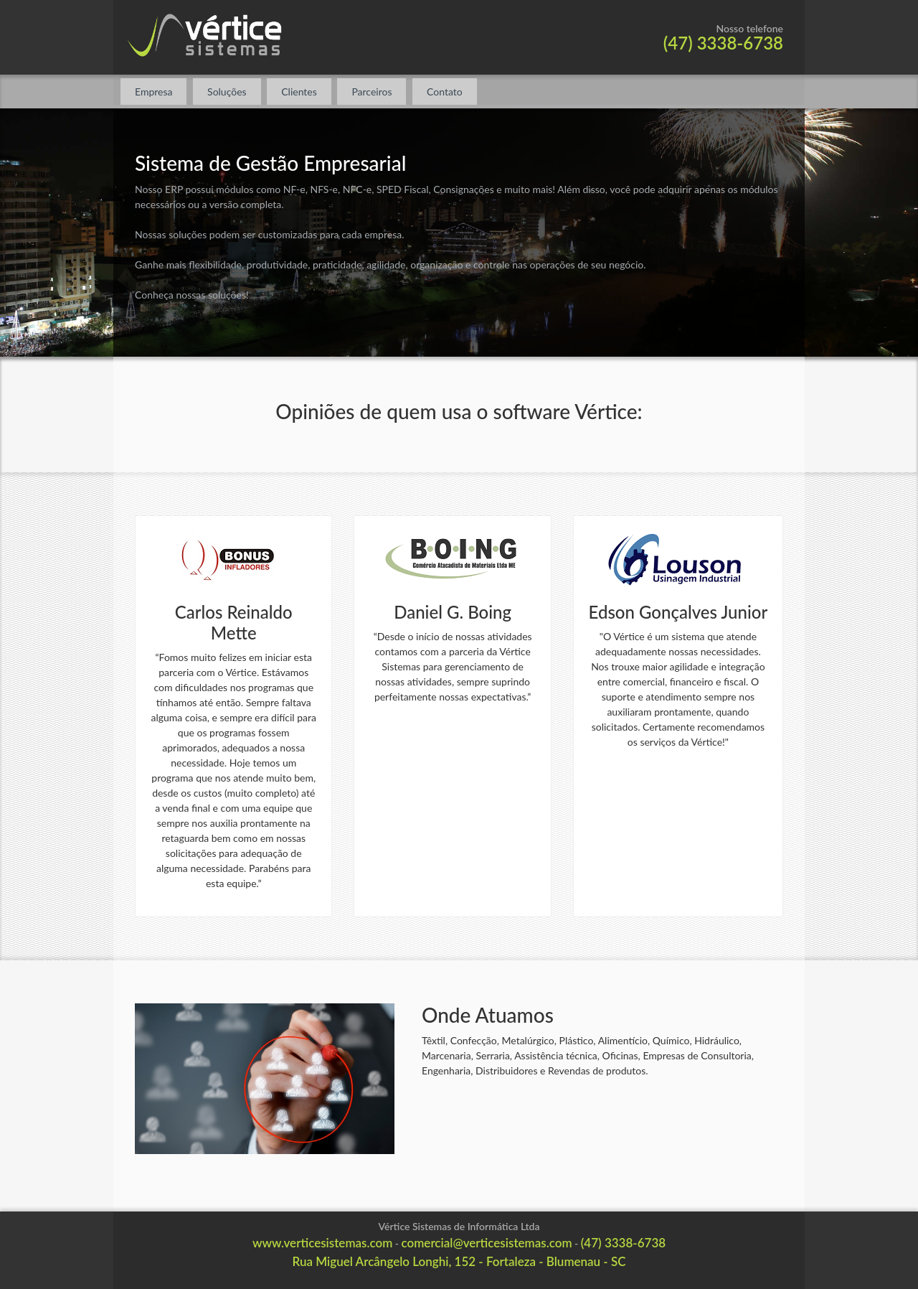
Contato (445, 91)
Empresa (153, 91)
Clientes (299, 91)
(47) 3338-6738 (723, 42)
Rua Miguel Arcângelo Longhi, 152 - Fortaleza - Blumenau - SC (458, 1261)
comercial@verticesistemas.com (487, 1242)
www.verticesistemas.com (322, 1242)
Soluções (227, 91)
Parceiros (371, 91)
